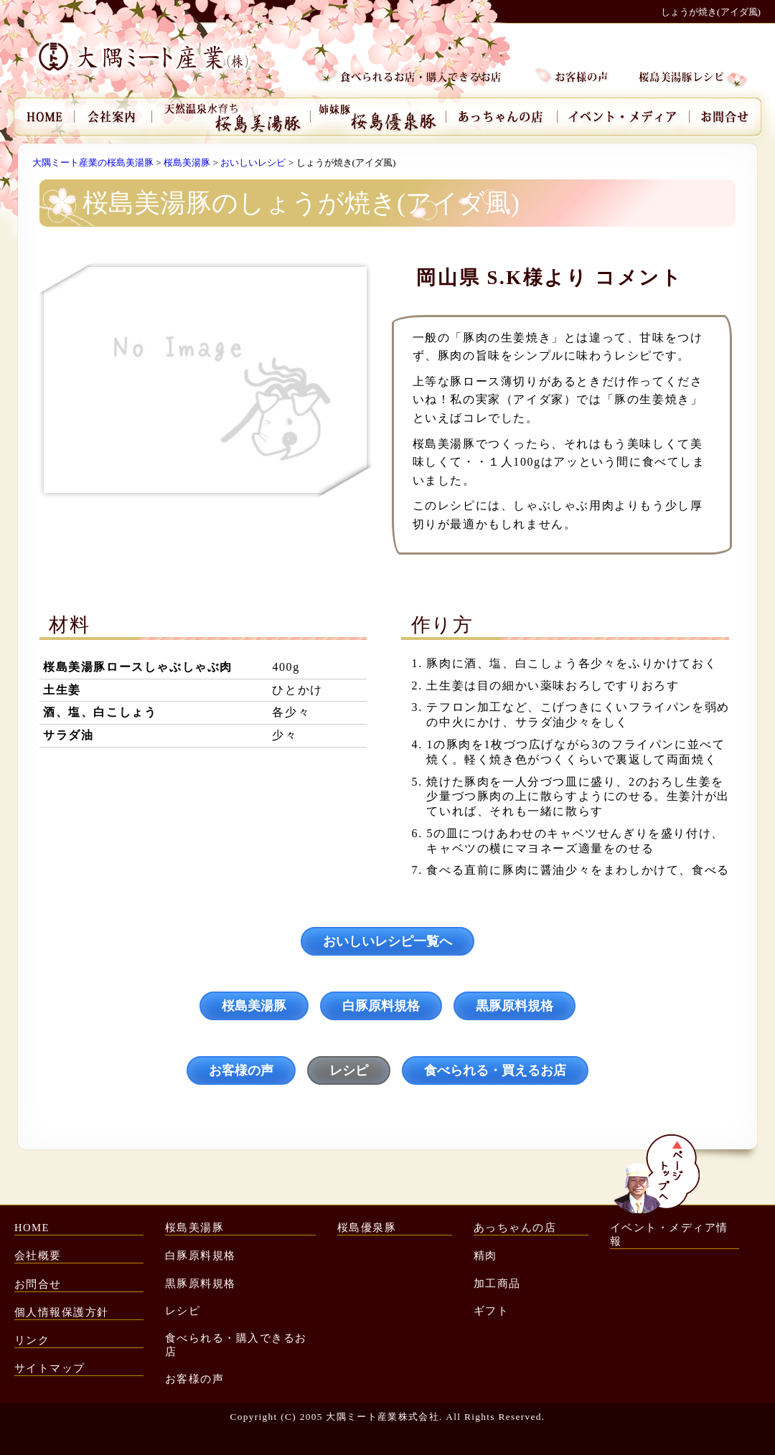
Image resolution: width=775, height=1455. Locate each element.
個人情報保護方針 (61, 1312)
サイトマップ (49, 1368)
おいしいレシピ (253, 162)
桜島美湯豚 (187, 162)
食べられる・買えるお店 (495, 1070)
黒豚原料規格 (514, 1006)
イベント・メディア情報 (669, 1234)
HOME (32, 1227)
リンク (32, 1340)
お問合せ (38, 1284)
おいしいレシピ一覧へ (387, 941)
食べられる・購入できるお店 (236, 1344)
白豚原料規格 (381, 1006)
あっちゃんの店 (515, 1227)
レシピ (348, 1070)
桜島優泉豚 (366, 1227)
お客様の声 (241, 1070)
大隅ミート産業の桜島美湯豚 (93, 162)
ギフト (491, 1311)
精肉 (485, 1255)
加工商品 (497, 1283)
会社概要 (38, 1255)
